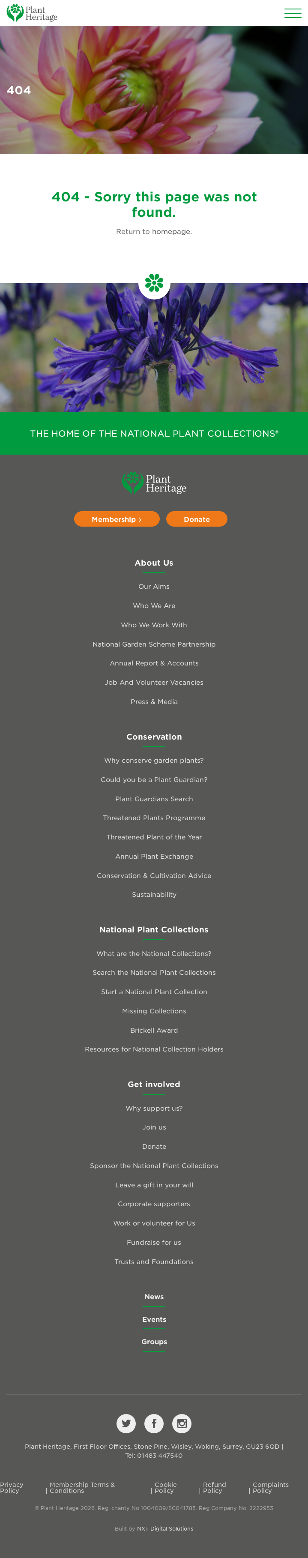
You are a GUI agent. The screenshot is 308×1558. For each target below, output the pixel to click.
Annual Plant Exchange (154, 856)
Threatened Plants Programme (154, 817)
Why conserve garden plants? (154, 760)
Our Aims (154, 586)
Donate (197, 519)
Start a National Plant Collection (154, 991)
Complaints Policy (271, 1487)
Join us (154, 1127)
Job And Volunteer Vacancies (154, 682)
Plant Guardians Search (154, 798)
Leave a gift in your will (154, 1184)
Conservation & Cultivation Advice (154, 875)
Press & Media (154, 701)
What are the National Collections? (154, 953)
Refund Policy (214, 1487)
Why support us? (154, 1108)
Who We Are (154, 605)
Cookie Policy (166, 1487)
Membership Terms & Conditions (82, 1487)
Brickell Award (154, 1030)
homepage (171, 231)
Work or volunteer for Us (154, 1223)
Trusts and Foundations (154, 1261)
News (154, 1296)
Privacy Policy (12, 1487)
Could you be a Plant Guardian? (154, 779)
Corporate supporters (154, 1203)
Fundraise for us (154, 1242)
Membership (117, 519)
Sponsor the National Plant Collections (154, 1165)
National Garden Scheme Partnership (154, 644)
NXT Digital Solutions (165, 1528)
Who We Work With (154, 624)
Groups (154, 1341)
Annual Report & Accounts (154, 663)
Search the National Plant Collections (154, 972)
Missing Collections (154, 1011)
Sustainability (154, 894)
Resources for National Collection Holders (154, 1049)
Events (154, 1319)
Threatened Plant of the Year (154, 837)
